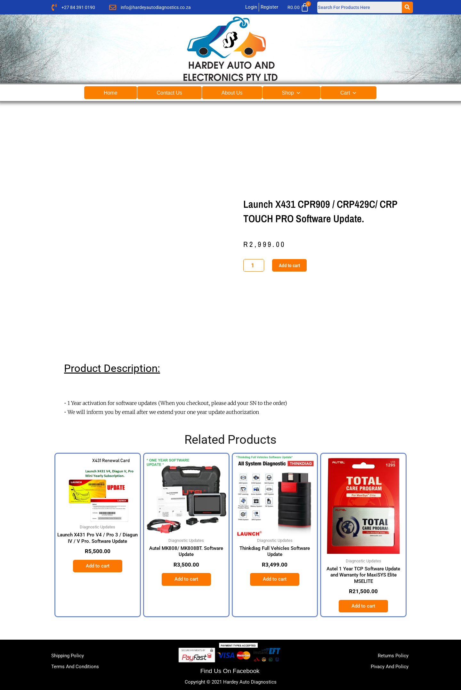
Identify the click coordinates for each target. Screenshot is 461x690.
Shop (291, 93)
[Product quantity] (253, 265)
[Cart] (300, 7)
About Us (232, 93)
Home (110, 93)
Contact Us (169, 93)
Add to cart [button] (97, 566)
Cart (348, 93)
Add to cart (289, 265)
